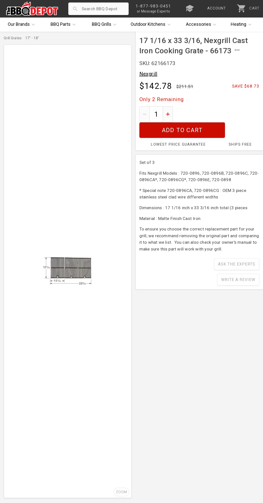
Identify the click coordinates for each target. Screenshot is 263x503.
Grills (105, 25)
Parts (64, 25)
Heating (242, 25)
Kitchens (152, 25)
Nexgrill (148, 74)
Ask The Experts (236, 248)
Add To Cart (217, 114)
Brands (22, 25)
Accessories (202, 25)
